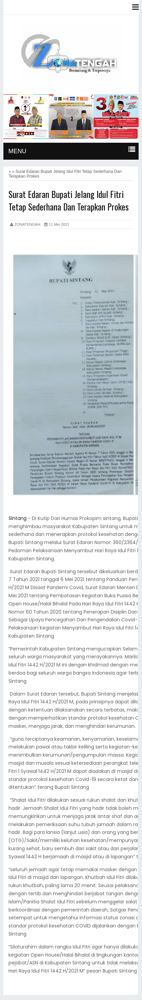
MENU (17, 151)
